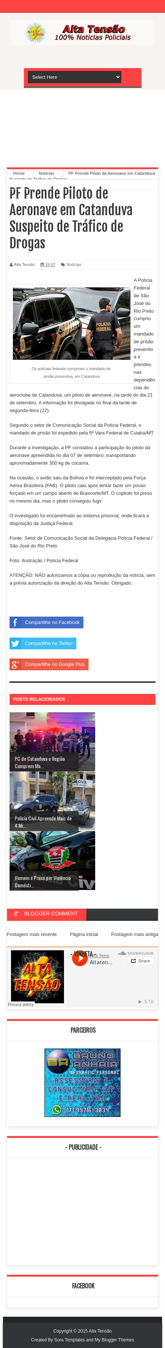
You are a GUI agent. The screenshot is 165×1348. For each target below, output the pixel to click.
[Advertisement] (82, 126)
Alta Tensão (100, 1331)
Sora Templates (69, 1339)
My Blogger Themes (114, 1339)
